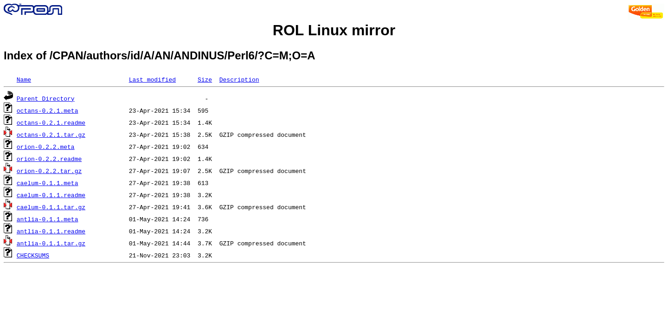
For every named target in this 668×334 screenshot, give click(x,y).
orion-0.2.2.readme (49, 158)
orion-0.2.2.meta (46, 146)
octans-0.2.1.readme (51, 122)
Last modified (152, 79)
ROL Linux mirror (334, 30)
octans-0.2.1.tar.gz (51, 134)
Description (239, 79)
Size (205, 79)
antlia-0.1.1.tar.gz (51, 243)
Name (24, 79)
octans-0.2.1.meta (47, 110)
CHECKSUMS (33, 255)
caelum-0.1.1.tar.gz (51, 207)
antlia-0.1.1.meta (47, 219)
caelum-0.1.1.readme (51, 195)
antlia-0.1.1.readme (51, 231)
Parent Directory (46, 98)
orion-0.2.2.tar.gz (49, 171)
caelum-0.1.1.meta (47, 183)
